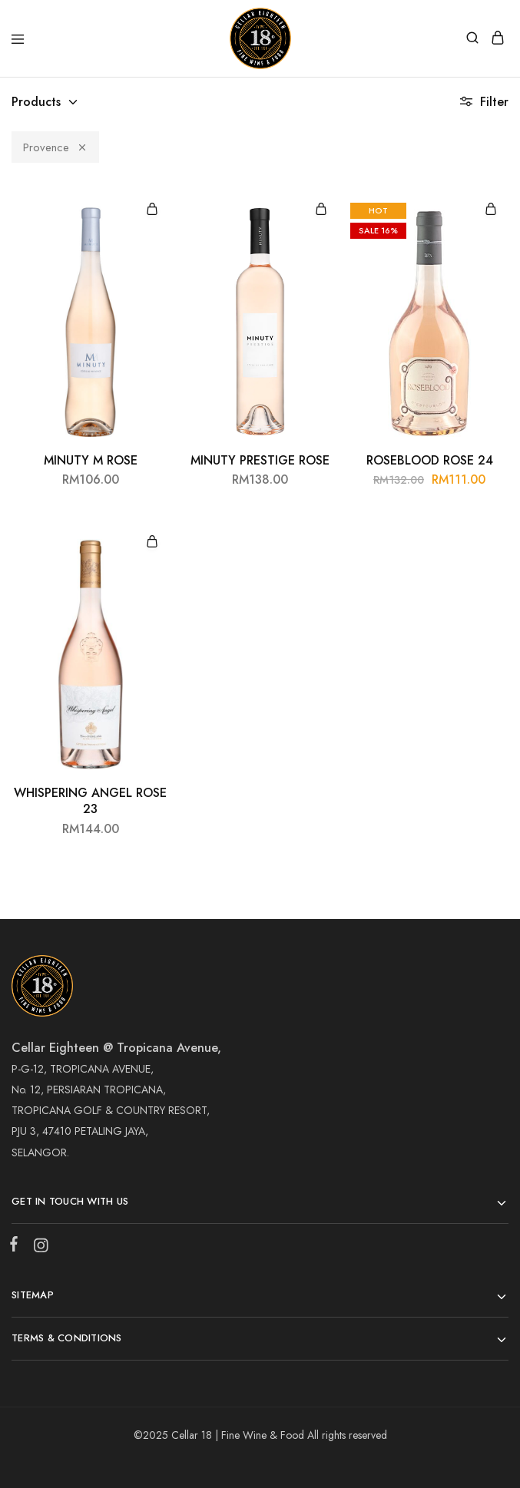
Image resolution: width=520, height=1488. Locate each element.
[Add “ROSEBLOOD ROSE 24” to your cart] (491, 210)
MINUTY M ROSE (90, 460)
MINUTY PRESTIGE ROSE (260, 460)
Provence (55, 147)
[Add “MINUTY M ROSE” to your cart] (152, 210)
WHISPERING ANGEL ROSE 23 (90, 801)
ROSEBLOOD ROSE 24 (429, 460)
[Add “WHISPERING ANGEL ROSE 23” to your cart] (152, 542)
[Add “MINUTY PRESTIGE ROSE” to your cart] (321, 210)
